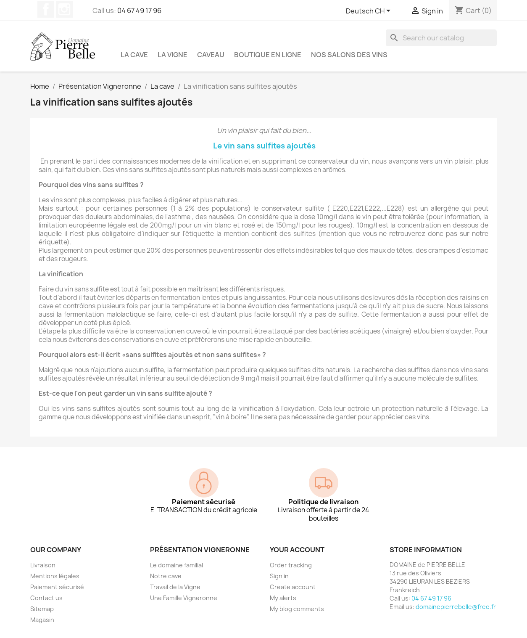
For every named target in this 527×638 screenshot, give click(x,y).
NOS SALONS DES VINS (349, 54)
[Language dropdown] (369, 11)
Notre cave (166, 576)
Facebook (45, 9)
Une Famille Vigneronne (183, 598)
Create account (293, 587)
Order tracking (291, 565)
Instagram (64, 9)
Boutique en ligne (267, 54)
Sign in (279, 576)
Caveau (210, 54)
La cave (134, 54)
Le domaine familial (176, 565)
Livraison (42, 565)
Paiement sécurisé (57, 587)
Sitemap (42, 609)
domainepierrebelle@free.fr (456, 607)
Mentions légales (54, 576)
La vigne (172, 54)
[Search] (441, 37)
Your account (297, 549)
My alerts (283, 598)
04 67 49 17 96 (139, 10)
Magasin (42, 620)
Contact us (46, 598)
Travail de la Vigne (175, 587)
